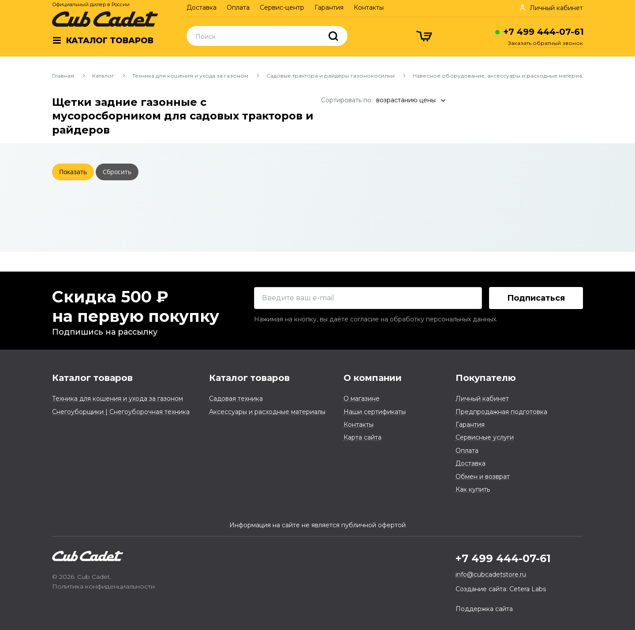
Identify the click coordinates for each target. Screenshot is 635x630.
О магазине (362, 399)
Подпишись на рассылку (104, 332)
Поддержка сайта (484, 609)
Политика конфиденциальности (103, 586)
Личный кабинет (482, 399)
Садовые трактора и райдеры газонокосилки (330, 75)
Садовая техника (236, 399)
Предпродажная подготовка (501, 412)
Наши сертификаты (375, 412)
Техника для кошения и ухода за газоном (190, 75)
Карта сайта (362, 437)
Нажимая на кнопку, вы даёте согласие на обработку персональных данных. (375, 319)
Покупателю (486, 378)
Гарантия (329, 7)
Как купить (473, 489)
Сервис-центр (282, 7)
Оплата (238, 7)
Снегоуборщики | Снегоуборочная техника (121, 412)
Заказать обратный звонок (545, 43)
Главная (63, 75)
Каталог (103, 75)
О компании (373, 378)
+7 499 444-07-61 (543, 31)
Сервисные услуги (485, 437)
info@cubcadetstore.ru (491, 574)
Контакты (369, 7)
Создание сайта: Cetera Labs (501, 589)
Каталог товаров (92, 378)
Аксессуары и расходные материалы (267, 412)
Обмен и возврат (483, 477)
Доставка (202, 7)
